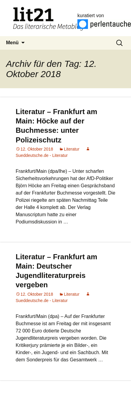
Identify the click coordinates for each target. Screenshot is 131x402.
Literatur (71, 149)
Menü (12, 42)
